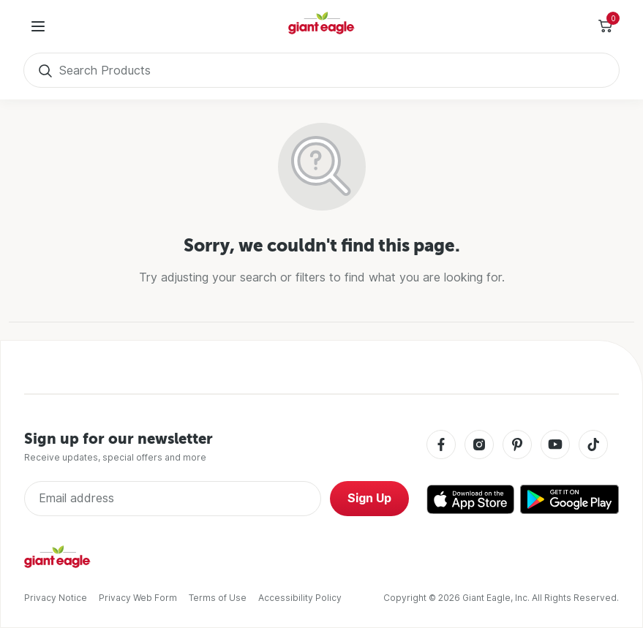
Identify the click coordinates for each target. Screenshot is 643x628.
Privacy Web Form (138, 597)
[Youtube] (555, 445)
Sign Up (369, 498)
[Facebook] (441, 445)
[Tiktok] (593, 445)
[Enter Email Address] (172, 498)
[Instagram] (479, 445)
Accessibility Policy (300, 597)
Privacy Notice (55, 597)
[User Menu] (38, 26)
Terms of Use (218, 597)
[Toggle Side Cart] (605, 26)
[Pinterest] (517, 445)
